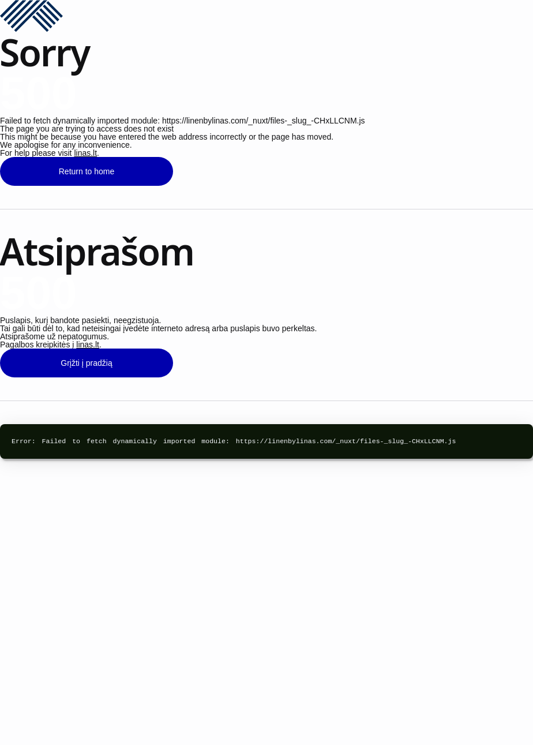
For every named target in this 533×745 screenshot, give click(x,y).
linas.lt (85, 153)
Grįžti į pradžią (86, 363)
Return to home (87, 171)
